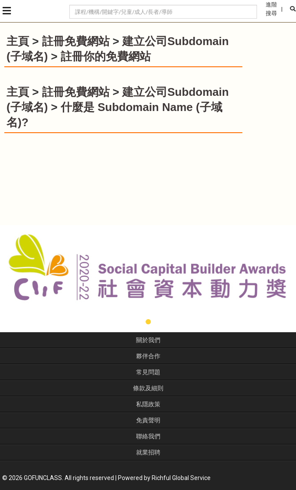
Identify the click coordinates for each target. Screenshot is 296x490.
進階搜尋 (271, 8)
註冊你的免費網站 (106, 56)
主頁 (18, 41)
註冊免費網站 (76, 41)
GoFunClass (39, 11)
